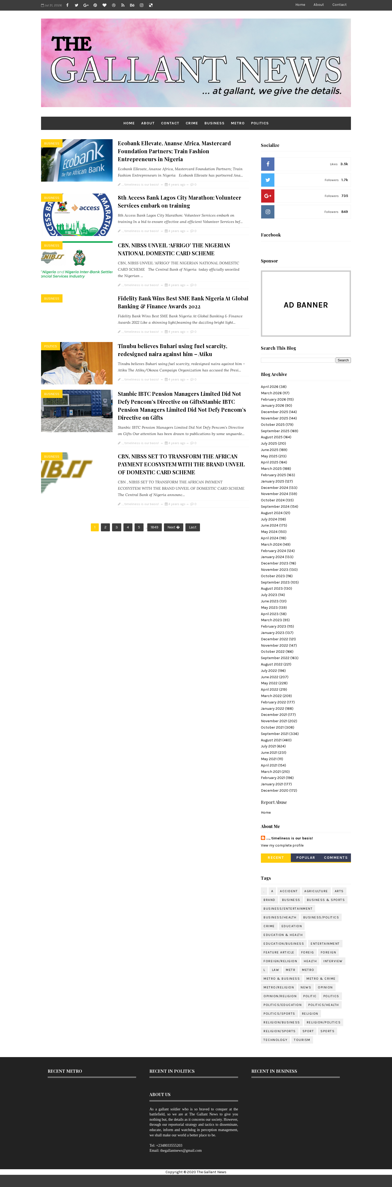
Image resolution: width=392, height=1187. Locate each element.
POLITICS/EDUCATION (283, 1005)
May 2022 (269, 683)
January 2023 (272, 632)
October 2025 (273, 424)
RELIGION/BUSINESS (282, 1022)
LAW (275, 970)
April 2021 (269, 765)
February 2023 (273, 626)
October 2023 (273, 576)
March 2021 (271, 771)
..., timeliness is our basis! (289, 838)
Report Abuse (274, 802)
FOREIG (307, 952)
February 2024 (273, 551)
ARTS (339, 891)
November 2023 (274, 569)
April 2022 (269, 689)
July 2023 (269, 595)
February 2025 (273, 475)
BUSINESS (214, 123)
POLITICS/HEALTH (323, 1005)
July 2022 (269, 670)
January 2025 (272, 481)
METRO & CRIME (321, 978)
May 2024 (269, 531)
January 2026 (272, 405)
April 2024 (269, 538)
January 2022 (272, 708)
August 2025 (272, 437)
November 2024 (274, 494)
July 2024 (269, 519)
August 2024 (272, 513)
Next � (173, 527)
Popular (305, 857)
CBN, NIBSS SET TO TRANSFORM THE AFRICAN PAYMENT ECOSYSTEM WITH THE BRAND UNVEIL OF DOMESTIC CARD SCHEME (181, 464)
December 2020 (274, 790)
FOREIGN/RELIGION (280, 961)
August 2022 (272, 664)
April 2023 (270, 614)
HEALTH (310, 961)
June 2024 (269, 525)
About (319, 4)
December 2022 (274, 639)
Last (193, 527)
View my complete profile (282, 845)
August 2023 (272, 588)
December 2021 (274, 714)
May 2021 (269, 759)
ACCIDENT (289, 891)
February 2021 (273, 778)
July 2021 (268, 746)
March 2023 (271, 620)
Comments (336, 857)
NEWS (306, 987)
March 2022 (271, 696)
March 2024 (271, 544)
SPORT (308, 1031)
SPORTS (327, 1031)
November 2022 (274, 645)
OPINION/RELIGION (280, 996)
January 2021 (272, 784)
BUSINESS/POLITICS (321, 917)
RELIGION (310, 1013)
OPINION (325, 987)
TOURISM (302, 1040)
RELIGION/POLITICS (324, 1022)
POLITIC (310, 996)
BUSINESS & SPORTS (326, 900)
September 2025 (275, 431)
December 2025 (274, 412)
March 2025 (271, 468)
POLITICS (260, 123)
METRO (238, 123)
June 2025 (269, 450)
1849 (154, 527)
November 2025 (274, 418)
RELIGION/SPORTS (280, 1031)
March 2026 (271, 393)
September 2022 (275, 658)
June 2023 (270, 601)
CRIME (192, 123)
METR (290, 970)
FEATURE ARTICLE (279, 952)
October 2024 (273, 500)
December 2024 (274, 487)
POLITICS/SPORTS (279, 1013)
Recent (276, 857)
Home (300, 4)
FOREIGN (328, 952)
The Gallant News (211, 1172)
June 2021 (269, 752)
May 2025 (269, 456)
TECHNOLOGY (275, 1040)
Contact (339, 4)
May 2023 (269, 607)
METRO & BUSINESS (282, 978)
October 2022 (273, 651)
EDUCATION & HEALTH (283, 935)
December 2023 (274, 563)
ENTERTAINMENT (325, 943)
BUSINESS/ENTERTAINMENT (288, 908)
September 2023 (275, 582)
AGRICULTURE (316, 891)
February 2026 (273, 399)
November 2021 (274, 721)
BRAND (269, 900)
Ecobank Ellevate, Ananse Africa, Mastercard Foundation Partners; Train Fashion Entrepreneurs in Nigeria (174, 151)
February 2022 (273, 702)
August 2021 (271, 740)
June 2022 (269, 677)
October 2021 (272, 727)
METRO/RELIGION (279, 987)
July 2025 (269, 443)
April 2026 (269, 386)
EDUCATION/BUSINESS (284, 943)
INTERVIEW (333, 961)
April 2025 (269, 462)
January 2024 (272, 557)
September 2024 (275, 506)
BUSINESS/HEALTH (280, 917)
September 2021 (274, 734)
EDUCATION (292, 926)
